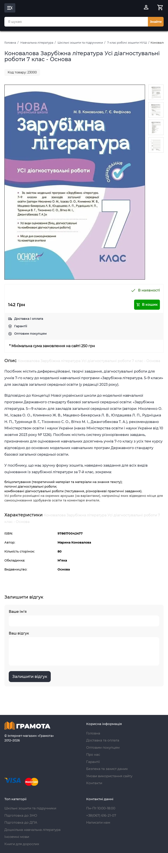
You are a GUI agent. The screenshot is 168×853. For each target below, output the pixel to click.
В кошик (147, 305)
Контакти (94, 783)
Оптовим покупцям (30, 334)
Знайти (156, 22)
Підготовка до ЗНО (20, 815)
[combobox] (76, 22)
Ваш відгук (84, 648)
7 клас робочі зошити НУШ (127, 42)
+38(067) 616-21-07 (101, 815)
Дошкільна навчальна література (32, 830)
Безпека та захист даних (107, 769)
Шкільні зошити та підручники (80, 42)
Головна (10, 42)
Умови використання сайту (109, 776)
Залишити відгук (29, 676)
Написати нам (98, 822)
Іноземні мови (16, 837)
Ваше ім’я (84, 618)
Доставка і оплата (28, 319)
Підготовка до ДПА (20, 822)
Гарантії (20, 326)
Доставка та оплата (102, 740)
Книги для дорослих (21, 844)
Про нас (93, 754)
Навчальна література (36, 42)
